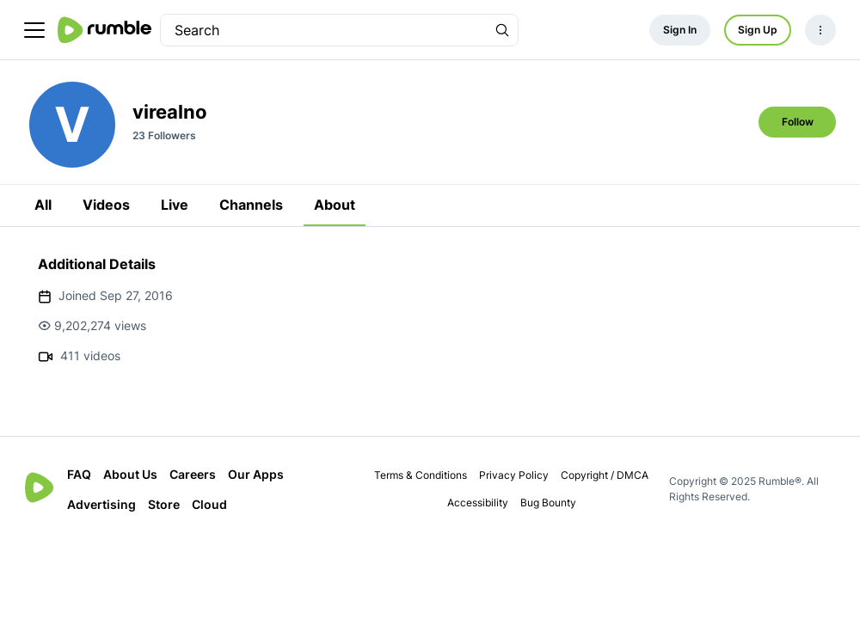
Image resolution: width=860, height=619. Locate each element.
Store (164, 504)
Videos (106, 204)
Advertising (101, 504)
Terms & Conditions (420, 475)
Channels (251, 204)
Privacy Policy (514, 475)
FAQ (79, 474)
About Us (130, 474)
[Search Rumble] (502, 30)
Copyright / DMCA (604, 475)
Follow (798, 121)
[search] (324, 30)
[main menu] (34, 30)
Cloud (209, 504)
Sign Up (757, 29)
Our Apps (256, 474)
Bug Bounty (548, 502)
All (43, 204)
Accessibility (477, 502)
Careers (192, 474)
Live (174, 204)
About (334, 204)
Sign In (680, 29)
